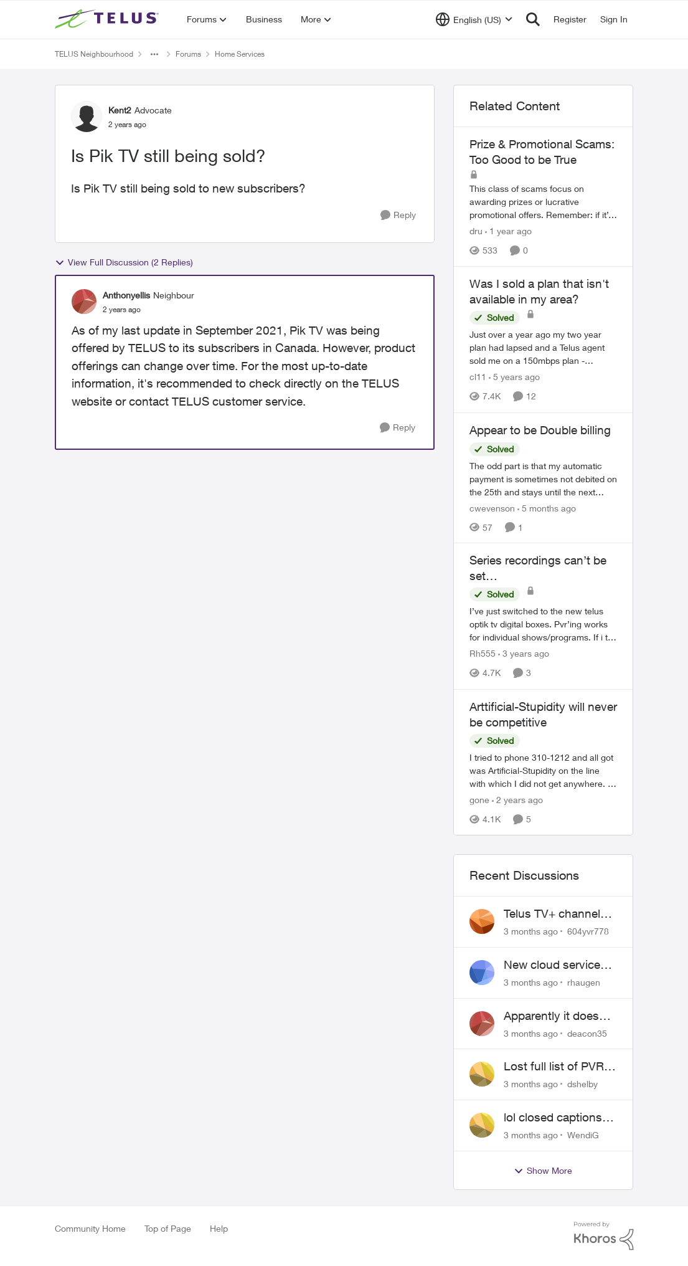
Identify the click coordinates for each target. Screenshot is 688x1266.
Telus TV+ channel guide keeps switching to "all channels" (552, 914)
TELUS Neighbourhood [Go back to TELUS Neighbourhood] (94, 54)
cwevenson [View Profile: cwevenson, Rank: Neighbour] (492, 507)
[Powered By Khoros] (604, 1236)
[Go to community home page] (108, 19)
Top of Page (167, 1228)
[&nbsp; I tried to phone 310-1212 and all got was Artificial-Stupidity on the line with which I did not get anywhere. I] (543, 770)
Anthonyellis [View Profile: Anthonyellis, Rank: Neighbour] (126, 295)
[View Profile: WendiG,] (481, 1125)
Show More (543, 1170)
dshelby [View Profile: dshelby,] (582, 1083)
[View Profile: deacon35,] (481, 1023)
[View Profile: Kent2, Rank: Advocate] (86, 116)
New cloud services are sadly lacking (555, 965)
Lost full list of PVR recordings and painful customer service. (554, 1066)
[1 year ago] (508, 230)
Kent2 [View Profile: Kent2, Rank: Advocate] (119, 110)
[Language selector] (474, 19)
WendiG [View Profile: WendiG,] (583, 1135)
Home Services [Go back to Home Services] (240, 54)
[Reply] (398, 215)
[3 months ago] (531, 931)
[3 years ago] (523, 653)
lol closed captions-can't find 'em (555, 1117)
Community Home (90, 1228)
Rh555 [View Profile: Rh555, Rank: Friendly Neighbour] (482, 654)
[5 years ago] (514, 377)
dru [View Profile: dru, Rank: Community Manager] (476, 231)
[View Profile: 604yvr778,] (481, 921)
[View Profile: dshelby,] (481, 1074)
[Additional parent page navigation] (154, 54)
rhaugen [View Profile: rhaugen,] (583, 982)
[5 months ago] (546, 507)
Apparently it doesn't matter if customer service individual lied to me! (559, 1016)
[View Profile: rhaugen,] (481, 972)
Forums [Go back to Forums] (188, 54)
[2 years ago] (517, 799)
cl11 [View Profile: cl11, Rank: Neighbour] (477, 377)
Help (219, 1228)
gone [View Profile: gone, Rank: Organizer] (479, 799)
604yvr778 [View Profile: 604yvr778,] (588, 931)
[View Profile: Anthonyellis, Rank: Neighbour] (84, 301)
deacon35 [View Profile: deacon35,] (587, 1032)
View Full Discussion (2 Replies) (124, 262)
